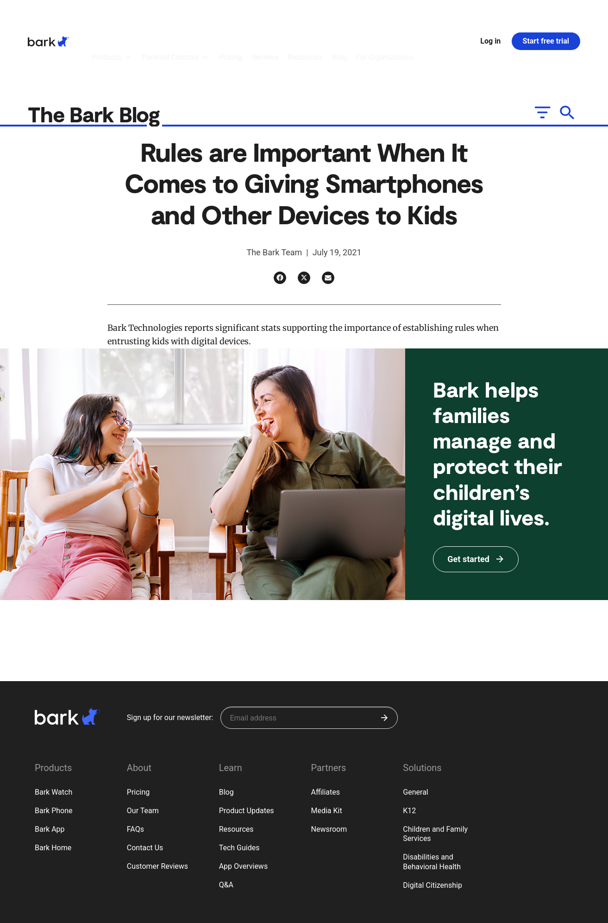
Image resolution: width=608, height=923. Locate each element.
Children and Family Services (435, 783)
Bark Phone (54, 759)
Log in (490, 15)
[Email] (328, 227)
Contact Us (145, 796)
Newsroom (329, 778)
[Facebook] (280, 227)
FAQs (135, 778)
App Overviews (243, 815)
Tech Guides (239, 796)
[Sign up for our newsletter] (309, 667)
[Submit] (384, 666)
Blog (226, 741)
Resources (236, 778)
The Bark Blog (96, 63)
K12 (409, 759)
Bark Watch (53, 741)
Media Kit (326, 759)
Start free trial (546, 15)
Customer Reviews (157, 815)
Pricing (138, 741)
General (415, 741)
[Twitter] (304, 227)
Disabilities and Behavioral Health (432, 811)
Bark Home (53, 796)
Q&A (226, 833)
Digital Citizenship (432, 834)
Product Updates (246, 759)
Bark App (50, 778)
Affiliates (325, 741)
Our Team (143, 759)
